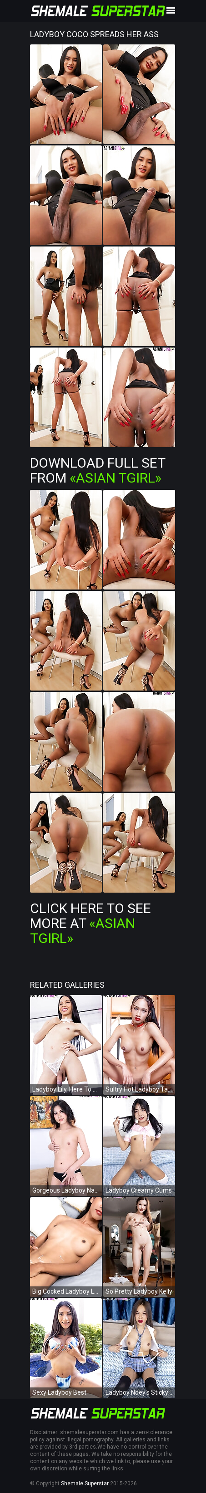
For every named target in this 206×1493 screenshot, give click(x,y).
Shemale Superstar (85, 1483)
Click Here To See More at (90, 923)
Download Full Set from (97, 470)
